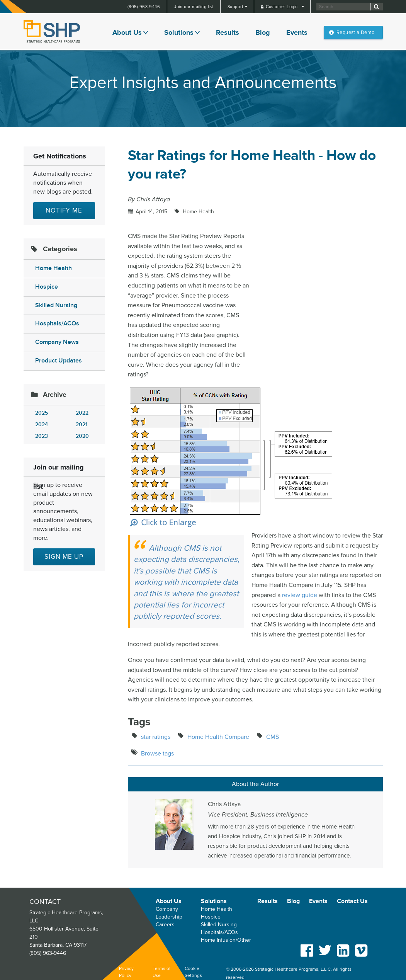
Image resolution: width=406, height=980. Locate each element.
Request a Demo (355, 32)
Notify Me (64, 210)
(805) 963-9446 (143, 6)
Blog (262, 32)
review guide (299, 595)
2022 (82, 413)
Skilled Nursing (56, 305)
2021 (81, 424)
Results (227, 32)
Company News (57, 342)
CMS (272, 737)
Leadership (169, 917)
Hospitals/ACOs (57, 323)
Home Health (53, 268)
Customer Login (282, 6)
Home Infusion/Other (226, 940)
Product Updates (58, 360)
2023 (41, 436)
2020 (82, 436)
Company (167, 909)
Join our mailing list (193, 6)
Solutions (179, 32)
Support (236, 6)
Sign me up (63, 557)
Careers (165, 924)
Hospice (46, 287)
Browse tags (157, 753)
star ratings (155, 737)
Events (296, 32)
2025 (41, 413)
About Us (127, 32)
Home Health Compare (218, 737)
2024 (41, 424)
